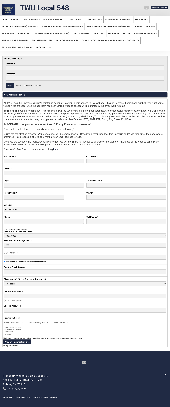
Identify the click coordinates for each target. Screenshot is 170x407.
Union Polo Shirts (81, 33)
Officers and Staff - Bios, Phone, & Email (43, 19)
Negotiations (141, 19)
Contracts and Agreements (118, 19)
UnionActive (19, 397)
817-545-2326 (18, 389)
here (55, 149)
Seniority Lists (95, 19)
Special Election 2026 (42, 40)
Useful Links (99, 33)
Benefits (138, 26)
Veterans (150, 26)
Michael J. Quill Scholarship (15, 40)
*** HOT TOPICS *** (75, 19)
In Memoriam (24, 33)
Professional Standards (145, 33)
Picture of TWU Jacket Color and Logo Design (23, 47)
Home (4, 19)
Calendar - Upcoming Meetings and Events (62, 26)
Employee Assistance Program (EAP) (51, 33)
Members (15, 19)
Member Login (159, 7)
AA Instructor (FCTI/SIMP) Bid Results (20, 26)
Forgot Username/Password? (28, 85)
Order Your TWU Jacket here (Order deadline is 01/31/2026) (110, 40)
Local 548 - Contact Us (67, 40)
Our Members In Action (119, 33)
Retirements (8, 33)
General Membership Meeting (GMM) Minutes (108, 26)
